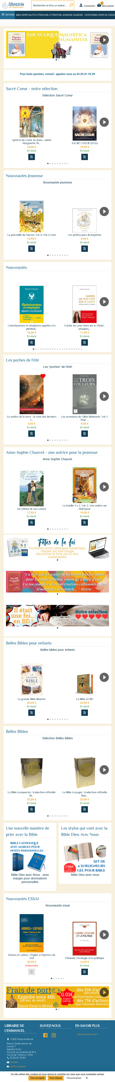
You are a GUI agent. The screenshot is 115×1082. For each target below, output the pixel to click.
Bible (19, 15)
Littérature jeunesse (60, 15)
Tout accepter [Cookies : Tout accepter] (37, 1078)
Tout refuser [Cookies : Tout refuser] (55, 1078)
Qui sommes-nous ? (87, 1034)
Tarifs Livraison (16, 1066)
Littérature (42, 15)
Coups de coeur (106, 15)
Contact (12, 1062)
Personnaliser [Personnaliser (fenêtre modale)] (74, 1078)
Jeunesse (78, 15)
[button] (105, 48)
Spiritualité (28, 15)
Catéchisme (90, 15)
